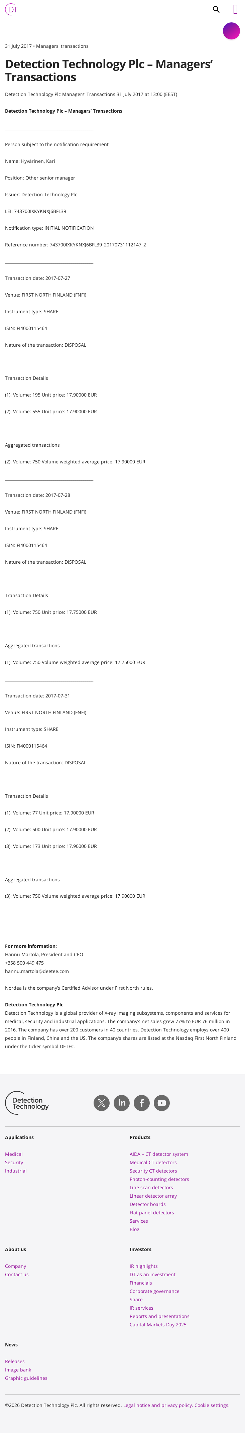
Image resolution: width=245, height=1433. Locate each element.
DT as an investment (152, 1274)
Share (136, 1299)
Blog (134, 1229)
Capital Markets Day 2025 (158, 1324)
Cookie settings (211, 1405)
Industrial (16, 1171)
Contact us (17, 1274)
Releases (15, 1361)
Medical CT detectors (153, 1162)
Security (14, 1162)
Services (139, 1221)
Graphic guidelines (26, 1378)
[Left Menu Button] (235, 9)
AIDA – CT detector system (159, 1154)
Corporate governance (154, 1291)
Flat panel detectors (152, 1212)
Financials (141, 1283)
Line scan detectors (151, 1187)
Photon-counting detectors (159, 1179)
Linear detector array (153, 1196)
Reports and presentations (160, 1316)
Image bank (18, 1369)
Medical (14, 1154)
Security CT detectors (153, 1171)
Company (15, 1266)
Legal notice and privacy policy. (158, 1405)
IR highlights (144, 1266)
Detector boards (148, 1204)
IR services (141, 1308)
